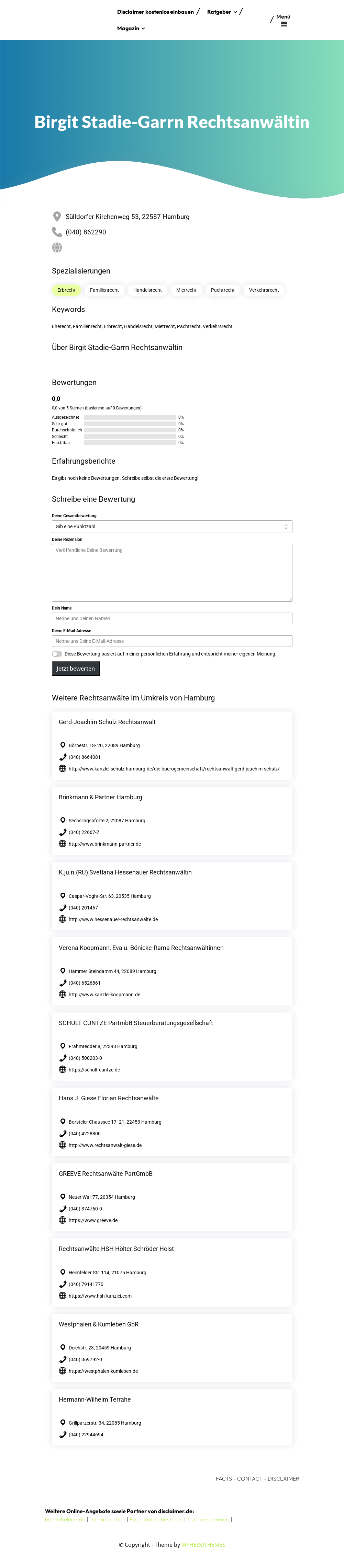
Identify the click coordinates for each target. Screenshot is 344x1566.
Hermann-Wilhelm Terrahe (95, 1399)
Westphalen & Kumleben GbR (98, 1324)
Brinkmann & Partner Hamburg (100, 797)
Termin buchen (107, 1519)
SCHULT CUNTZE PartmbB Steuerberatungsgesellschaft (136, 1022)
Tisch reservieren (208, 1519)
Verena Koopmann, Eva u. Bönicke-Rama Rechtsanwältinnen (141, 947)
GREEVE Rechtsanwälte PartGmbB (106, 1173)
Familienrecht (104, 290)
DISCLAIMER (283, 1478)
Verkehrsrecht (264, 290)
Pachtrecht (223, 290)
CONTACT (250, 1478)
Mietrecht (186, 290)
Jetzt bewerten (76, 668)
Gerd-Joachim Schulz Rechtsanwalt (107, 722)
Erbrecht (66, 290)
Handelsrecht (147, 290)
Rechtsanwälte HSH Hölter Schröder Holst (116, 1248)
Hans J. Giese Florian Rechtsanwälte (109, 1098)
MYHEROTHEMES (203, 1544)
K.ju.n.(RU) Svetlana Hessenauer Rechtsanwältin (125, 872)
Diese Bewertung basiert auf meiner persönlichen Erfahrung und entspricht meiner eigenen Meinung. (171, 654)
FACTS (224, 1478)
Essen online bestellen (156, 1519)
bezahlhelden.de (65, 1519)
